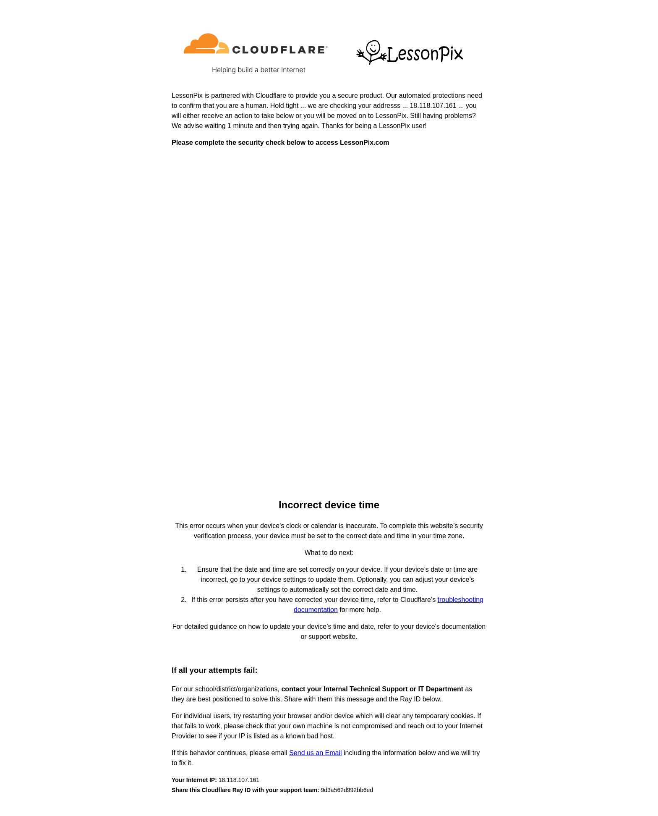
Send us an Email (315, 752)
